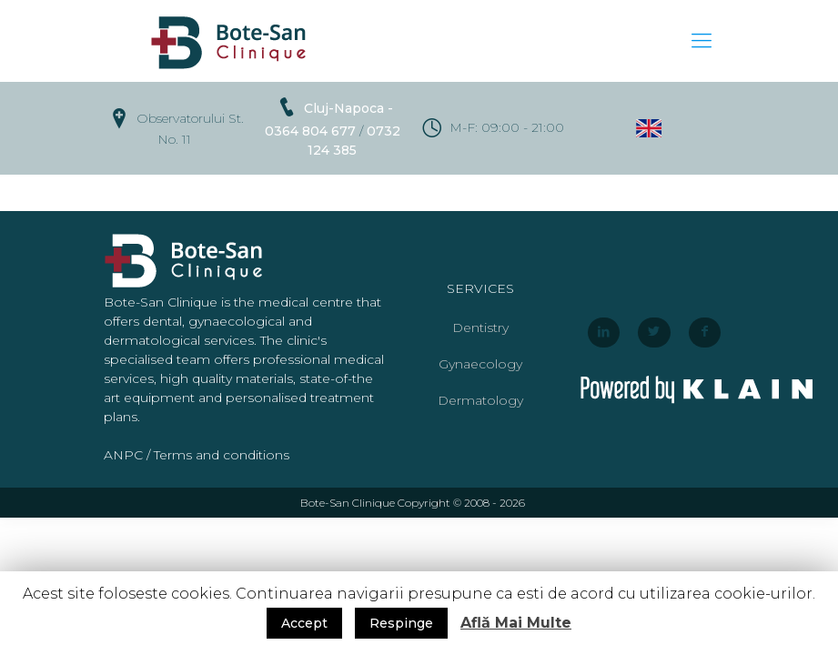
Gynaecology (480, 364)
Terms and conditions (221, 455)
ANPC (123, 455)
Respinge (401, 623)
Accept (304, 623)
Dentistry (480, 327)
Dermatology (480, 400)
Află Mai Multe (515, 622)
